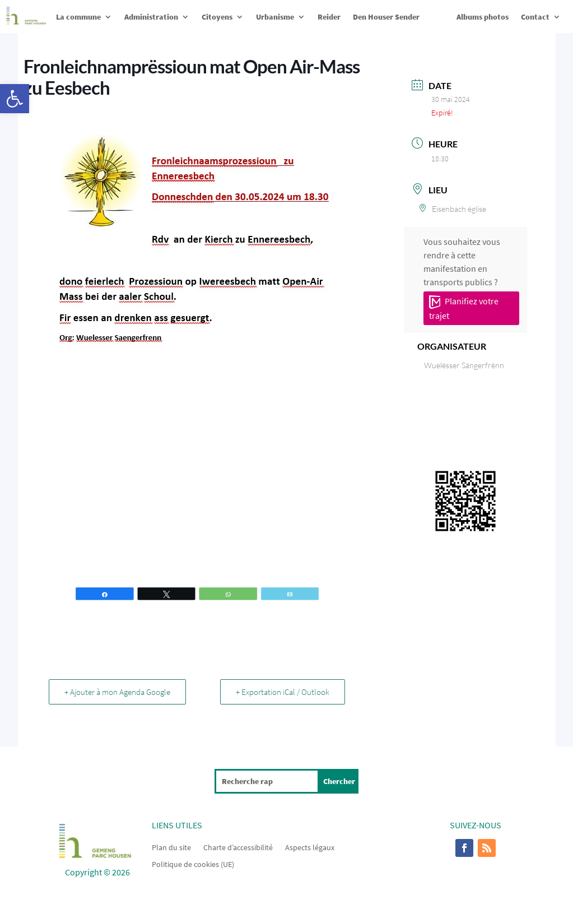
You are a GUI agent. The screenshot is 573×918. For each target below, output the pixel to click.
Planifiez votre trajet (464, 308)
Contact (535, 17)
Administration (151, 17)
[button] (14, 98)
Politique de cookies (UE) (193, 863)
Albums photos (482, 17)
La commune (78, 17)
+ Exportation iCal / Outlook (282, 692)
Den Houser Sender (386, 17)
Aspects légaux (309, 846)
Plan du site (171, 846)
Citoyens (217, 17)
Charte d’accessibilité (238, 846)
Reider (329, 17)
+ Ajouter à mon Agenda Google (118, 692)
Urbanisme (275, 17)
